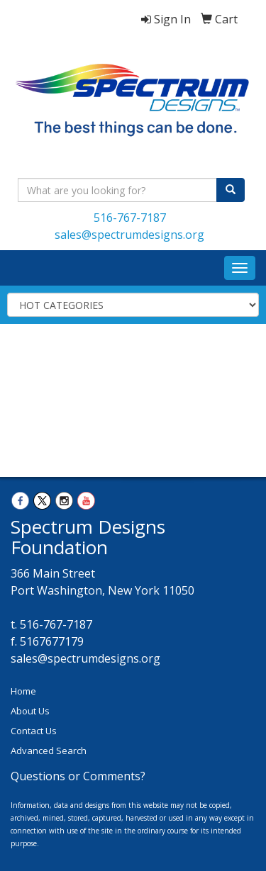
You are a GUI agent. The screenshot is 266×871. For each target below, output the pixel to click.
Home (23, 691)
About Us (30, 710)
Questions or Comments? (78, 776)
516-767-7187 (130, 217)
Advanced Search (49, 750)
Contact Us (34, 730)
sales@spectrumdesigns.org (129, 234)
